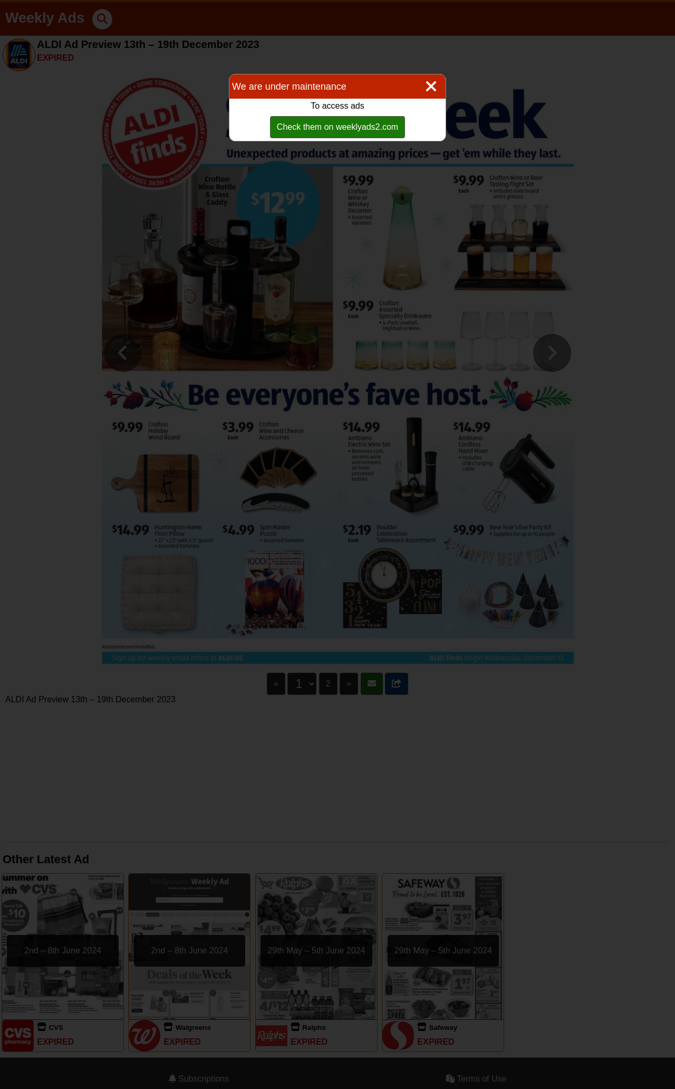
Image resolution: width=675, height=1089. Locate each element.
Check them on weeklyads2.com (337, 126)
